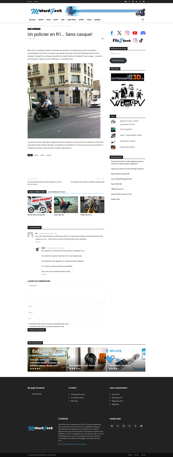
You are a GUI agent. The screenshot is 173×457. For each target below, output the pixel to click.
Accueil (30, 1)
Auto (56, 20)
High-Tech (71, 20)
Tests (89, 20)
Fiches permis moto (78, 394)
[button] (142, 20)
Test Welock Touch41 (127, 141)
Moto (41, 20)
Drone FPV (115, 394)
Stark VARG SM (59, 215)
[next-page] (32, 219)
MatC (43, 248)
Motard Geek (36, 394)
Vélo (49, 20)
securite (48, 155)
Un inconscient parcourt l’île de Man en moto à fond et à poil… (45, 183)
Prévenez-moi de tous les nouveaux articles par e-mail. (47, 326)
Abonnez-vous (118, 60)
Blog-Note (115, 404)
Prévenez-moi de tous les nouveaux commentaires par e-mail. (49, 324)
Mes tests (74, 401)
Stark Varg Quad (126, 129)
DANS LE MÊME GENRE (37, 192)
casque (36, 155)
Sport (81, 20)
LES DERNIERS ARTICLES (56, 192)
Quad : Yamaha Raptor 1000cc (131, 135)
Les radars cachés (77, 398)
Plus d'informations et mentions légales (72, 444)
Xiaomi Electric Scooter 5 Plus (121, 194)
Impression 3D (117, 398)
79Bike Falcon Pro (86, 215)
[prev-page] (29, 219)
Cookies (130, 455)
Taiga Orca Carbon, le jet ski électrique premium (127, 169)
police (42, 155)
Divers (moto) (43, 26)
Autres (97, 20)
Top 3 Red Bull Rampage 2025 (121, 179)
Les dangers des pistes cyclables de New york (87, 182)
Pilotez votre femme (127, 147)
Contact (36, 1)
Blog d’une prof (117, 401)
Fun (62, 20)
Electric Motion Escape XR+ (36, 215)
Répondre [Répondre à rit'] (37, 242)
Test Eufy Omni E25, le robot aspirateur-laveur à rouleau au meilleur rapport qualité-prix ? (127, 163)
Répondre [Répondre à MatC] (44, 274)
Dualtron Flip (115, 199)
